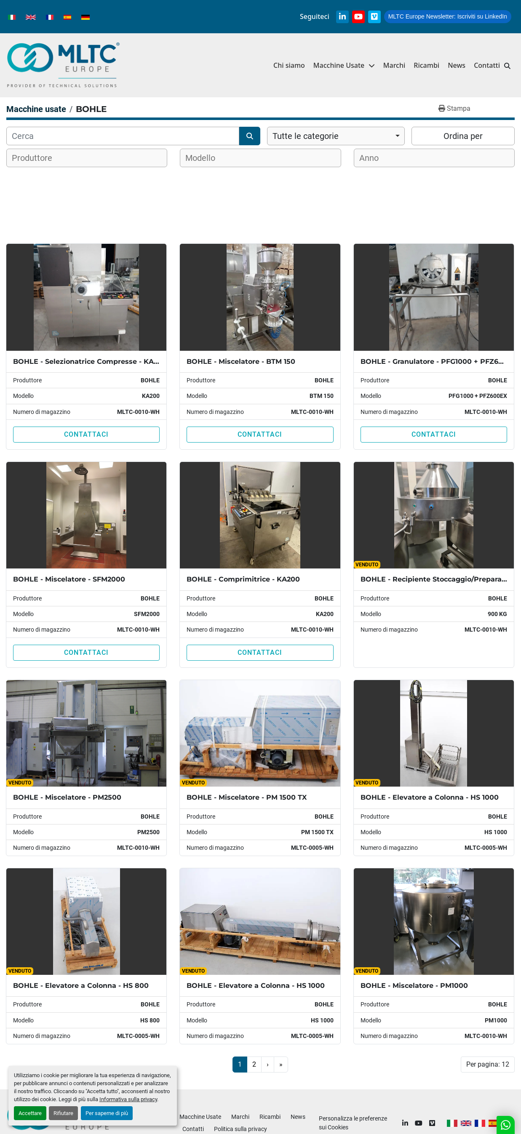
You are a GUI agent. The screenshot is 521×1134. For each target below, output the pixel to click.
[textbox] (37, 158)
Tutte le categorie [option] (306, 136)
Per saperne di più (106, 1113)
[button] (344, 65)
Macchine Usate (338, 65)
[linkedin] (342, 17)
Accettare (30, 1113)
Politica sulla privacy (240, 1129)
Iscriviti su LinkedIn (447, 16)
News (456, 65)
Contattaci (86, 434)
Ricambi (426, 65)
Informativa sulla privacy (128, 1099)
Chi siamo (289, 65)
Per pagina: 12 (487, 1064)
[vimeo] (374, 17)
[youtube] (358, 17)
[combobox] (336, 136)
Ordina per (463, 136)
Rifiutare (63, 1113)
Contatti (487, 65)
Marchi (394, 65)
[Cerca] (122, 136)
